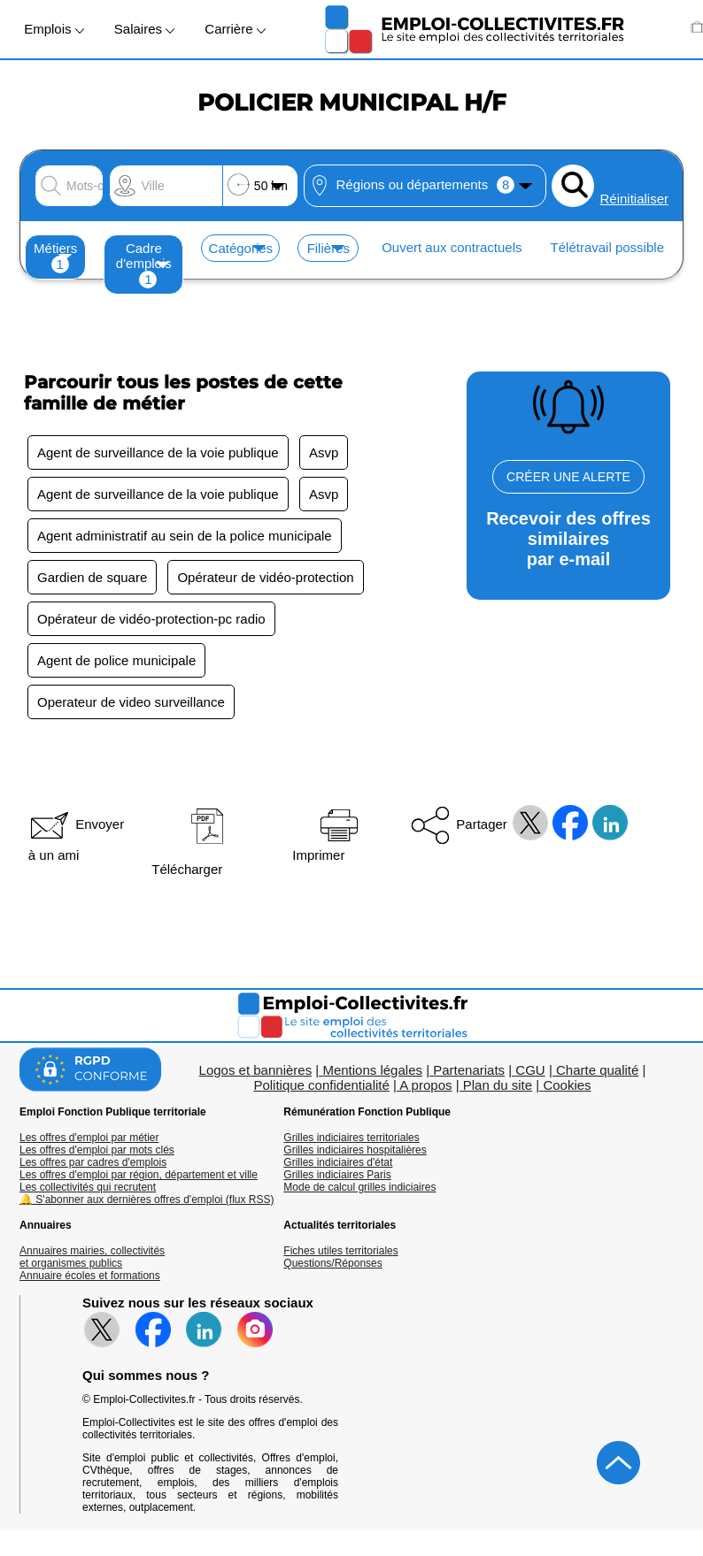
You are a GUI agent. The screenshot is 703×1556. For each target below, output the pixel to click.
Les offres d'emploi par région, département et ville (138, 1175)
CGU (530, 1069)
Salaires (144, 28)
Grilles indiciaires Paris (336, 1175)
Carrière (235, 28)
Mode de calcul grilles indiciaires (359, 1187)
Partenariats (469, 1069)
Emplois (54, 28)
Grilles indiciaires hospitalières (354, 1150)
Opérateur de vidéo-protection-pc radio (151, 618)
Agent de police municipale (116, 660)
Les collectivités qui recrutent (87, 1187)
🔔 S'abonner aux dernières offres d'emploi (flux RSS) (146, 1199)
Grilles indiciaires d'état (337, 1162)
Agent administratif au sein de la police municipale (184, 535)
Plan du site (497, 1084)
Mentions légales (372, 1069)
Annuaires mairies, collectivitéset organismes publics (92, 1257)
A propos (425, 1084)
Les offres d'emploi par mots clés (96, 1150)
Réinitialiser (633, 198)
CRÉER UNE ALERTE (568, 477)
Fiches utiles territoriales (340, 1251)
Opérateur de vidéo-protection (265, 577)
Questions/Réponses (332, 1263)
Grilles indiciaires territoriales (351, 1137)
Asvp (323, 452)
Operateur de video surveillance (131, 701)
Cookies (567, 1084)
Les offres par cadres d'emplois (92, 1162)
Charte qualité (597, 1069)
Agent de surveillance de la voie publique (158, 452)
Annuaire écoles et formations (89, 1275)
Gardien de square (92, 577)
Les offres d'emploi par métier (88, 1137)
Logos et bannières (256, 1069)
